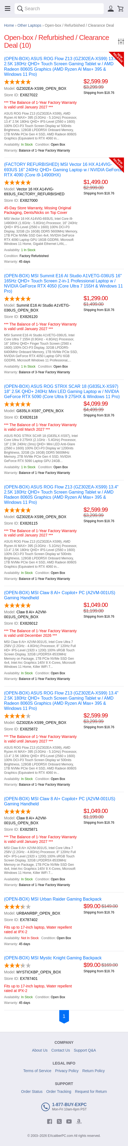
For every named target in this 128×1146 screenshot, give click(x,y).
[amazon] (78, 1121)
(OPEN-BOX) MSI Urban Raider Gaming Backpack (53, 899)
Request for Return (91, 1091)
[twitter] (59, 1121)
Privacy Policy (66, 1071)
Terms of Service (37, 1071)
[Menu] (7, 8)
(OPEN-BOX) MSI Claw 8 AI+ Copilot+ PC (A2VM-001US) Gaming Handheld (59, 595)
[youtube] (69, 1121)
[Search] (20, 9)
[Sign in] (111, 8)
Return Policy (93, 1071)
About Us (40, 1050)
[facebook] (49, 1121)
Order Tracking (58, 1091)
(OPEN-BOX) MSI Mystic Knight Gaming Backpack (53, 958)
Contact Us (60, 1050)
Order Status (31, 1091)
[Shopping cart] (120, 8)
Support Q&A (85, 1050)
